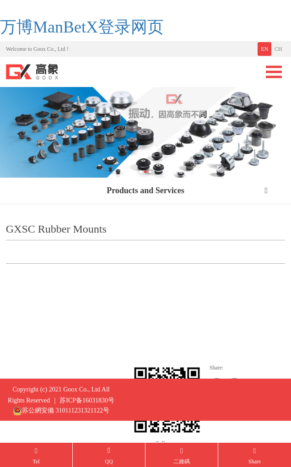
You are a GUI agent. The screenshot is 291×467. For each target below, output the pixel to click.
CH (278, 49)
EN (264, 49)
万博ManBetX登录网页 (82, 27)
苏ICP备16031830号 (86, 405)
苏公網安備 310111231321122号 (61, 415)
